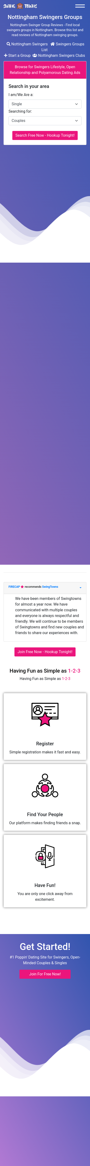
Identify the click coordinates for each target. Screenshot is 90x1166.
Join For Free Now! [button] (45, 974)
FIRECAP (15, 586)
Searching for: (20, 111)
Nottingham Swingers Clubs (58, 55)
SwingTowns (50, 586)
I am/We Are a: (21, 94)
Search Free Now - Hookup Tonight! (45, 135)
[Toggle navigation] (81, 6)
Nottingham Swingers (27, 44)
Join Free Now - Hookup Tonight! (45, 652)
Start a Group (18, 55)
